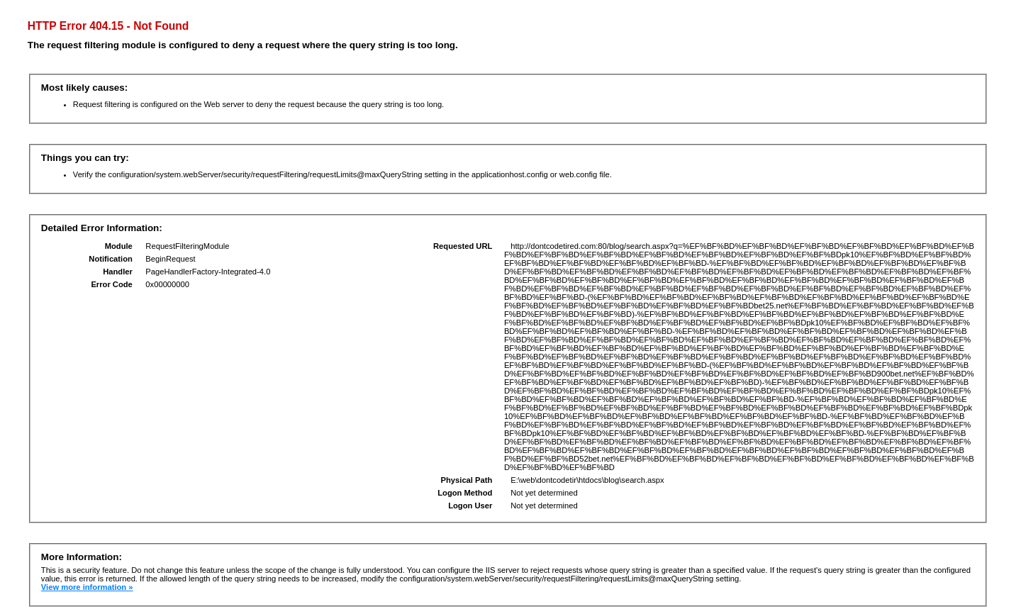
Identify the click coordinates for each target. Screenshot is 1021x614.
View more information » (87, 587)
